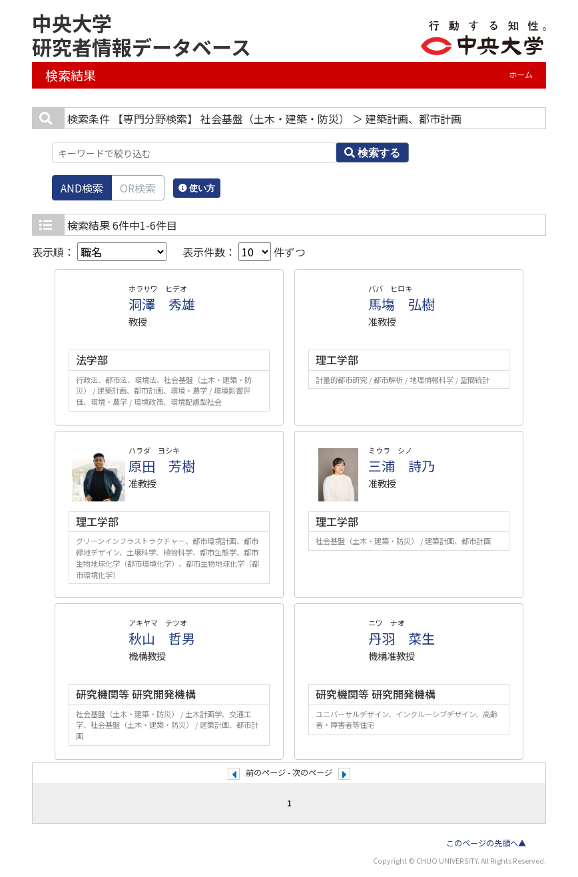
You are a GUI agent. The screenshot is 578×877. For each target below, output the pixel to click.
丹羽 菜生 (401, 638)
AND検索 (82, 188)
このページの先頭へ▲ (486, 843)
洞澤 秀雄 (162, 304)
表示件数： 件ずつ (244, 251)
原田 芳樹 (162, 465)
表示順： (99, 251)
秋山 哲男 (162, 638)
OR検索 (138, 188)
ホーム (521, 75)
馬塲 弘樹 (401, 304)
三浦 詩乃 (401, 465)
